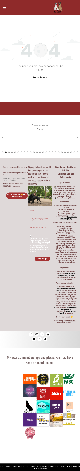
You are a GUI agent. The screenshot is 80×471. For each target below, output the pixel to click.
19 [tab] (40, 152)
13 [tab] (21, 152)
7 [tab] (3, 152)
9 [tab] (9, 152)
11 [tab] (15, 152)
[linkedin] (42, 334)
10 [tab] (12, 152)
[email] (36, 334)
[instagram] (48, 334)
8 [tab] (6, 152)
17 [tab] (34, 152)
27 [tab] (65, 152)
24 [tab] (56, 152)
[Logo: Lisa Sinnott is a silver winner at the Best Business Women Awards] (43, 380)
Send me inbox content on (38, 227)
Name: (32, 211)
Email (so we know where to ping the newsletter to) (39, 219)
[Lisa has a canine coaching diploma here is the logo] (56, 380)
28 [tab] (68, 152)
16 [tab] (31, 152)
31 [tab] (77, 152)
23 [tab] (52, 152)
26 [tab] (62, 152)
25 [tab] (59, 152)
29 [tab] (71, 152)
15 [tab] (28, 152)
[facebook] (31, 334)
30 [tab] (74, 152)
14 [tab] (24, 152)
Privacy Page (42, 468)
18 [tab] (37, 152)
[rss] (39, 339)
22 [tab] (49, 152)
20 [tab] (43, 152)
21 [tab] (46, 152)
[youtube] (34, 339)
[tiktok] (45, 339)
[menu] (4, 7)
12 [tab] (18, 152)
